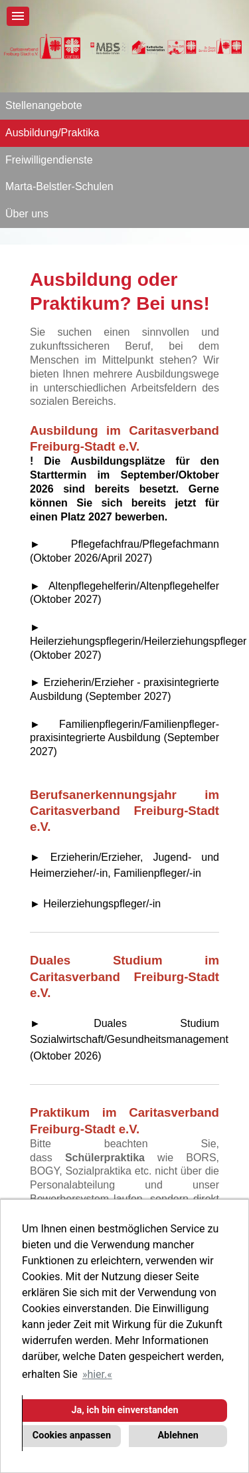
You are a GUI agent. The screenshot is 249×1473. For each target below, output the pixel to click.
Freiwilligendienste (49, 160)
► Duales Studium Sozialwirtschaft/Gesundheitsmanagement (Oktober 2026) (129, 1040)
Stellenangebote (43, 105)
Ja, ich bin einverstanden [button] (124, 1410)
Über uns (26, 213)
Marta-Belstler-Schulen (59, 186)
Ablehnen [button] (177, 1435)
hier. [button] (97, 1374)
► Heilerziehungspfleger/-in (95, 903)
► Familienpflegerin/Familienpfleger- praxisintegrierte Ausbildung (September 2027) (124, 738)
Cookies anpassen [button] (72, 1435)
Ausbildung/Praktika (52, 132)
